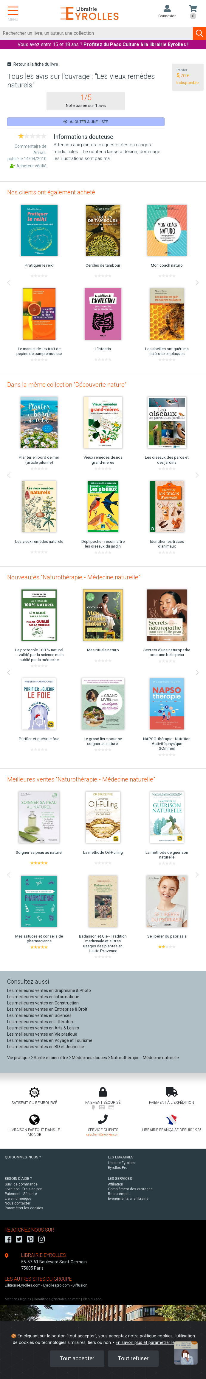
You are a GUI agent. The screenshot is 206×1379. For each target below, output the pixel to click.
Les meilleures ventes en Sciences (39, 1015)
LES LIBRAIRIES (121, 1157)
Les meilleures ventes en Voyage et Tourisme (49, 1040)
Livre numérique (18, 1198)
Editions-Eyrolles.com (23, 1285)
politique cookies (156, 1336)
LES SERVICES (120, 1179)
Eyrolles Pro (117, 1168)
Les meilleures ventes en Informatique (43, 996)
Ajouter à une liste (85, 121)
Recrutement (119, 1194)
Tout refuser (133, 1358)
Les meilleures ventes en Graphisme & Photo (49, 990)
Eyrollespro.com (56, 1285)
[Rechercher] (96, 33)
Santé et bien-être (51, 1057)
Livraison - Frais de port (24, 1189)
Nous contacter (17, 1203)
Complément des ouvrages (130, 1189)
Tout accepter (77, 1358)
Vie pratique (18, 1057)
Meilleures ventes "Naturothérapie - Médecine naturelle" (81, 779)
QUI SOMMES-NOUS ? (23, 1157)
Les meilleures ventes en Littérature (41, 1021)
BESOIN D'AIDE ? (18, 1179)
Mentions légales (18, 1299)
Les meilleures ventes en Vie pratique (42, 1034)
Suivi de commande (21, 1184)
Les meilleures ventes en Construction (43, 1003)
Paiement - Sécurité (21, 1194)
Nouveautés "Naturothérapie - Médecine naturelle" (73, 577)
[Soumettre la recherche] (199, 33)
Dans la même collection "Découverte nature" (66, 384)
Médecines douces (89, 1057)
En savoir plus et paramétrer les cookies (154, 1342)
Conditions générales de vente (57, 1299)
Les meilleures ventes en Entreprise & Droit (47, 1009)
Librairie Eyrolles (121, 1163)
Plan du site (92, 1299)
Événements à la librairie (128, 1198)
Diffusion (79, 1285)
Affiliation (115, 1184)
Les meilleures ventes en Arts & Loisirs (43, 1028)
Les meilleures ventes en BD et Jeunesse (45, 1046)
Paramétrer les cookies (24, 1208)
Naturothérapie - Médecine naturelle (145, 1057)
